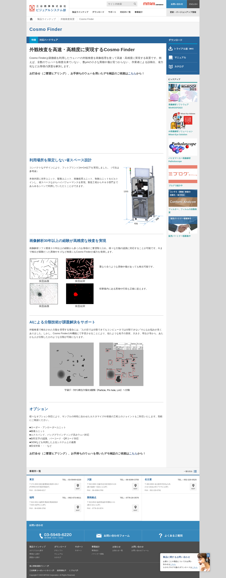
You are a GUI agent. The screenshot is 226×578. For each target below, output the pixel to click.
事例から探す (34, 554)
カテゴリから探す (36, 550)
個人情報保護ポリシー (38, 566)
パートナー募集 (98, 554)
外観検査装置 (68, 19)
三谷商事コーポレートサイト (40, 570)
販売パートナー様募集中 (179, 236)
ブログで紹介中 (175, 185)
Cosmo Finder (86, 19)
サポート (78, 550)
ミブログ (72, 570)
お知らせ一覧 (117, 550)
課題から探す (34, 557)
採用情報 (60, 570)
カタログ (57, 557)
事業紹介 (95, 550)
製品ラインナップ (46, 19)
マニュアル (58, 554)
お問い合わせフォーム (140, 550)
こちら (173, 564)
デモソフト (58, 550)
